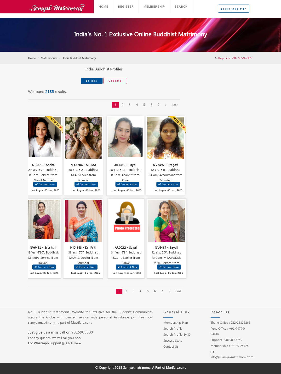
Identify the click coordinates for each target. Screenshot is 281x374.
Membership (154, 6)
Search (181, 6)
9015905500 (82, 332)
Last (175, 105)
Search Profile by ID (176, 335)
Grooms (115, 80)
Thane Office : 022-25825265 (230, 323)
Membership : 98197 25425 (230, 346)
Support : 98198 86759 (226, 340)
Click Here (73, 343)
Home (103, 6)
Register (126, 6)
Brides (91, 80)
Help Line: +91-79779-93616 (235, 58)
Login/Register (233, 6)
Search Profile (173, 329)
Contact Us (170, 347)
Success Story (172, 341)
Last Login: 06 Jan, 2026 (44, 190)
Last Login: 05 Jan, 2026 (43, 273)
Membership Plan (175, 323)
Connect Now (45, 184)
